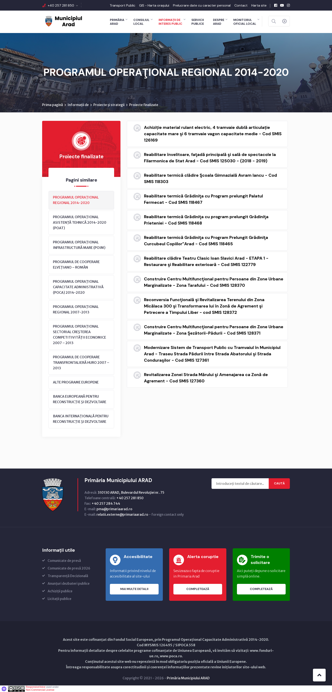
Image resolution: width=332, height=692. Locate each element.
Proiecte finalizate (143, 105)
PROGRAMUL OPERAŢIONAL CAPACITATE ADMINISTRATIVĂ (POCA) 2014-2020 (78, 287)
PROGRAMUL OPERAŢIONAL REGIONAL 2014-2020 (76, 200)
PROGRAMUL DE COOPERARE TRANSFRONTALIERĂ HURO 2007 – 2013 (81, 362)
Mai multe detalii (134, 589)
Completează (197, 589)
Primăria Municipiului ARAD (188, 678)
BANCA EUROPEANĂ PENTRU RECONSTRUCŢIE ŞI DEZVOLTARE (79, 399)
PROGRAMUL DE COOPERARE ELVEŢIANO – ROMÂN (76, 264)
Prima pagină (52, 105)
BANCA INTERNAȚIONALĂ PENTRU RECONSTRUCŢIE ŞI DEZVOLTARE (80, 419)
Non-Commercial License (40, 689)
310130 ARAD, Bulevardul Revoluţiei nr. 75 (131, 492)
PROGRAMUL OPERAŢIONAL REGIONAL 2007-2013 (76, 309)
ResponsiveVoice (35, 686)
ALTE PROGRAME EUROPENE (76, 382)
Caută (279, 483)
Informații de (78, 105)
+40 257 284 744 (105, 503)
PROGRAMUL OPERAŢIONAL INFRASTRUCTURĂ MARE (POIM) (79, 245)
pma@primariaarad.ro (114, 509)
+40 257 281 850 (61, 5)
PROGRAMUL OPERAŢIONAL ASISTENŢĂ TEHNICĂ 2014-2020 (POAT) (79, 222)
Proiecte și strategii (109, 105)
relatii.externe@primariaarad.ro (122, 514)
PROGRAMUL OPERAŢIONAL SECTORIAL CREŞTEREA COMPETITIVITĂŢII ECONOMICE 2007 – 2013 (79, 334)
